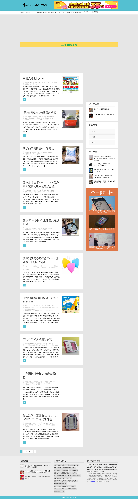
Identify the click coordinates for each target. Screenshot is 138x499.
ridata (43, 311)
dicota (29, 423)
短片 (28, 12)
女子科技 (27, 269)
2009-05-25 (50, 190)
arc (48, 118)
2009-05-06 (49, 152)
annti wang (31, 343)
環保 (32, 425)
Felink (29, 228)
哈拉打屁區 (37, 154)
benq (49, 345)
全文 (24, 99)
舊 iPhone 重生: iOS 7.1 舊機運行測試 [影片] (102, 230)
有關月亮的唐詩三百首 (60, 483)
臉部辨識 (27, 383)
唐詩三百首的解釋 (73, 481)
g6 (31, 192)
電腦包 (26, 425)
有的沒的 (36, 84)
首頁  (23, 12)
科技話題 (44, 267)
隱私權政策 (73, 497)
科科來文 (58, 12)
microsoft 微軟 (38, 119)
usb (57, 82)
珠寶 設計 (79, 12)
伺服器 (26, 192)
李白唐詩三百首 (67, 478)
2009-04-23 (49, 82)
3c (52, 118)
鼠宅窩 (46, 119)
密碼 (33, 383)
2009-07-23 (50, 305)
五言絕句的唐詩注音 (70, 489)
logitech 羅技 (37, 230)
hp (46, 192)
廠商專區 (50, 311)
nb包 (37, 425)
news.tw (30, 190)
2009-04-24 (50, 116)
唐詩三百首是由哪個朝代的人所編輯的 (64, 486)
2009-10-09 (49, 423)
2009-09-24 (52, 343)
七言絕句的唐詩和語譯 (60, 475)
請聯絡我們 (92, 481)
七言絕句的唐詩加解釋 (74, 475)
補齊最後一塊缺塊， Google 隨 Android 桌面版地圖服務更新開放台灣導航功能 (104, 158)
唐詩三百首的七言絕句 (60, 481)
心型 (57, 266)
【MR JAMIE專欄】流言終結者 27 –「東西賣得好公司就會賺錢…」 (104, 176)
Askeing (30, 116)
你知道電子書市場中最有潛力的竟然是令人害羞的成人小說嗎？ (104, 182)
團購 (38, 383)
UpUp (29, 152)
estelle (29, 266)
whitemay (30, 381)
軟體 (49, 383)
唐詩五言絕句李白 (59, 491)
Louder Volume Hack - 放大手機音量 (104, 115)
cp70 (26, 345)
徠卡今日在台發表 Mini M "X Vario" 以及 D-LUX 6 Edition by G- (104, 164)
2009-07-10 (49, 266)
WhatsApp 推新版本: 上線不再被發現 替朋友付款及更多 (102, 211)
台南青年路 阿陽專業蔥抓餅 (101, 109)
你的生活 (55, 345)
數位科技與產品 (43, 12)
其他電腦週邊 (28, 84)
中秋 (44, 383)
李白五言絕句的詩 (59, 489)
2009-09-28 (51, 381)
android (33, 12)
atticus (30, 82)
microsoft (33, 118)
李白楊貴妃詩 (58, 478)
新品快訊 (66, 12)
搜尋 (95, 11)
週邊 (38, 267)
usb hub (27, 267)
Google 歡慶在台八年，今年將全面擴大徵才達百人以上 (102, 248)
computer (41, 118)
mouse (26, 118)
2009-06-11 (49, 228)
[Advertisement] (72, 30)
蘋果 (52, 12)
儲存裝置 (36, 311)
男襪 (72, 12)
